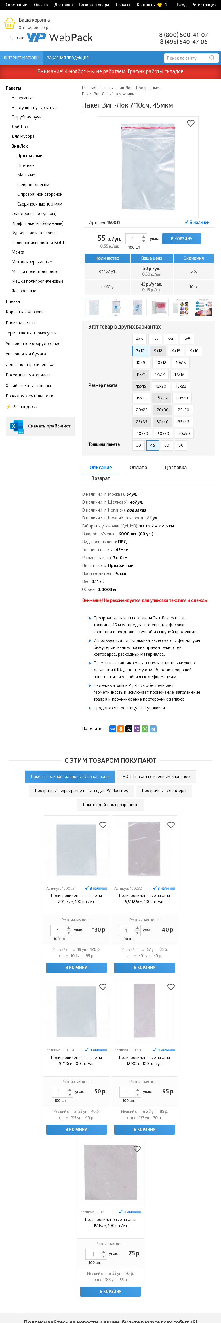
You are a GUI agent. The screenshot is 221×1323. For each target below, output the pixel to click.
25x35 (141, 422)
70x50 (184, 434)
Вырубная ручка (28, 117)
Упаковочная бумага (26, 354)
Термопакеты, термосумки (31, 333)
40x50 (142, 434)
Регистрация (204, 5)
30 (138, 445)
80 (181, 445)
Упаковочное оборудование (33, 344)
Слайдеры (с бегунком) (34, 214)
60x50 (163, 434)
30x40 (163, 422)
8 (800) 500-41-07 (183, 35)
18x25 (161, 398)
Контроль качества (198, 1227)
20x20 (182, 398)
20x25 (142, 410)
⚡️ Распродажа (21, 407)
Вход (182, 5)
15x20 (160, 386)
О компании (16, 5)
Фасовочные (24, 291)
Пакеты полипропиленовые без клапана (70, 766)
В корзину (182, 239)
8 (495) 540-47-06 (184, 42)
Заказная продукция (68, 58)
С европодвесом (33, 185)
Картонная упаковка (26, 312)
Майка (18, 252)
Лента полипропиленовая (31, 365)
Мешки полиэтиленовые (35, 272)
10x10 (141, 363)
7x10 (140, 351)
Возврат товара (94, 5)
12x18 (179, 375)
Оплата (41, 5)
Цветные (26, 166)
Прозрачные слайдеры (164, 780)
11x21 (141, 375)
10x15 (181, 363)
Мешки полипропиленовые (38, 281)
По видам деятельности (29, 396)
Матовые (26, 175)
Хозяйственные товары (28, 386)
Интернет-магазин (21, 58)
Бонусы (123, 5)
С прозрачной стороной (39, 194)
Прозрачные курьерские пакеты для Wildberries (81, 780)
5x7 (155, 339)
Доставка (63, 5)
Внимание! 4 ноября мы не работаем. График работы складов (110, 72)
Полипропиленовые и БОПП (39, 243)
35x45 (183, 422)
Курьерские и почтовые (35, 233)
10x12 (161, 363)
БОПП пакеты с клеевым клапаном (156, 766)
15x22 (181, 386)
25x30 (183, 410)
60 (166, 445)
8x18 (176, 351)
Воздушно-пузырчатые (34, 108)
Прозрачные (29, 156)
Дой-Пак (20, 127)
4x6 (139, 339)
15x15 (141, 386)
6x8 (187, 339)
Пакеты (13, 88)
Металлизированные (32, 262)
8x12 (158, 351)
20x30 (163, 410)
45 (152, 445)
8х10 (194, 351)
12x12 (160, 375)
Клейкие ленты (20, 323)
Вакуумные (23, 98)
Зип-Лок (20, 146)
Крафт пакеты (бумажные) (38, 224)
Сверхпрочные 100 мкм (39, 204)
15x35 (141, 398)
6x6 (171, 339)
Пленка (13, 302)
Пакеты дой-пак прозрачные (110, 794)
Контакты (146, 5)
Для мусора (23, 137)
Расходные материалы (28, 375)
